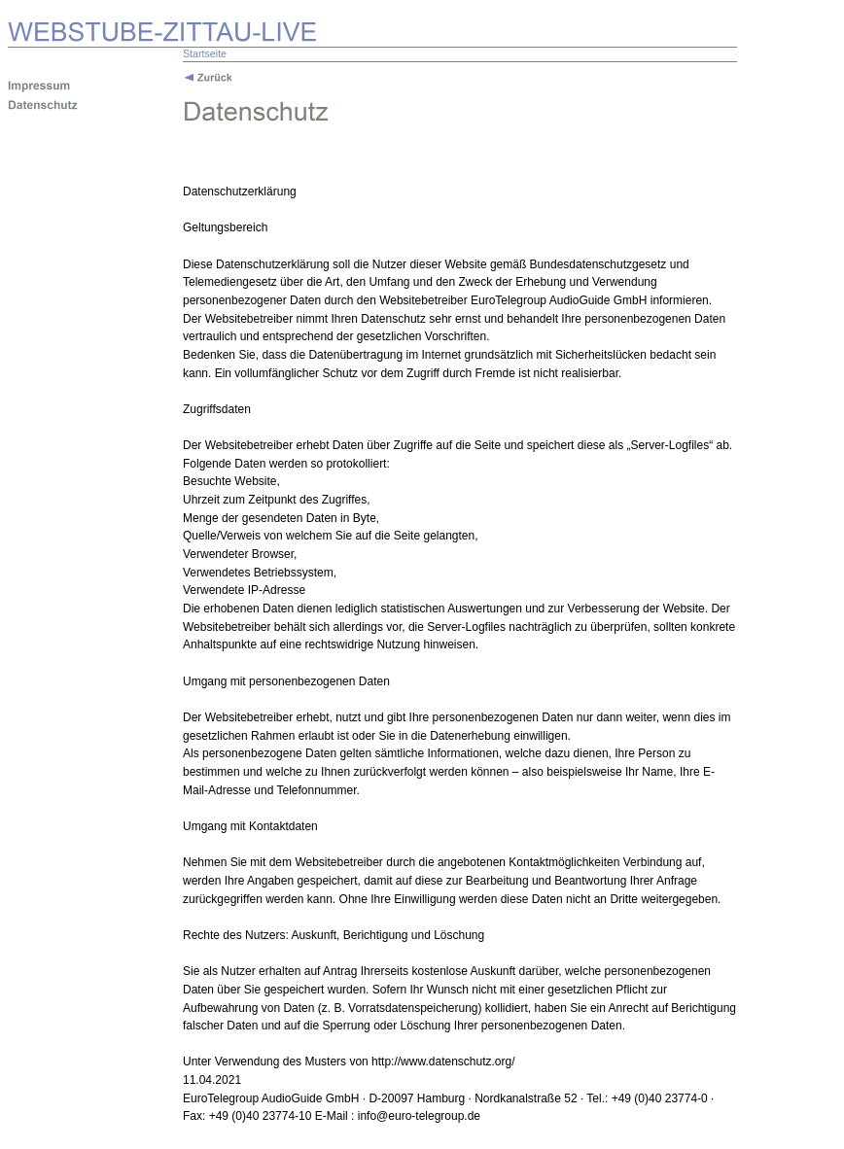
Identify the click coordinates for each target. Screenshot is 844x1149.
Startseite (205, 53)
